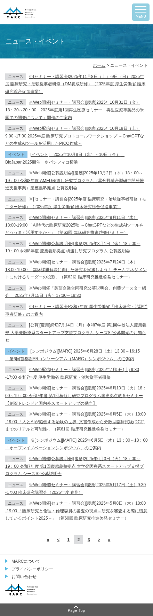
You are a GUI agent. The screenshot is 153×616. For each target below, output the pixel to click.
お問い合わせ (24, 576)
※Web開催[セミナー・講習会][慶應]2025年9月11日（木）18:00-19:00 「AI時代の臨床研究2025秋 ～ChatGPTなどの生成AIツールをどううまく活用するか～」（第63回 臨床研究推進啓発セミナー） (74, 225)
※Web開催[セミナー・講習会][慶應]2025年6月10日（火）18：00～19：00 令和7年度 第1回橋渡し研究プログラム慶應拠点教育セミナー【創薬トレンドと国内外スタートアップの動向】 (75, 395)
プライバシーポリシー (32, 569)
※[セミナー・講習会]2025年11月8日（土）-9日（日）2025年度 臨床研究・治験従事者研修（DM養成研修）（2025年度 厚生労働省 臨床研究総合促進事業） (75, 84)
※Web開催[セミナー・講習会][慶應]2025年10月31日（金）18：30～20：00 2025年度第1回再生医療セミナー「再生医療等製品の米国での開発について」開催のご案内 (74, 110)
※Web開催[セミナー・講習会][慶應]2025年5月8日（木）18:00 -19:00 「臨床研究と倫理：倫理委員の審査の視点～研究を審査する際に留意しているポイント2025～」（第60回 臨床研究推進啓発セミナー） (76, 511)
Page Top (76, 611)
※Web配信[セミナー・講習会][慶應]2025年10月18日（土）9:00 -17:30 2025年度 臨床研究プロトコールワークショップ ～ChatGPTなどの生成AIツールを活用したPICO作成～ (74, 136)
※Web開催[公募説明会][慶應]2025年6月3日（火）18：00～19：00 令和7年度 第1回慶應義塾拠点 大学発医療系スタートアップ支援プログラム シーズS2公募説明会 (74, 466)
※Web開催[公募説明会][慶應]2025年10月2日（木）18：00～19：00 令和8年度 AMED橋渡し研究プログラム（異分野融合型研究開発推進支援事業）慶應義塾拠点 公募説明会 (74, 180)
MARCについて (25, 561)
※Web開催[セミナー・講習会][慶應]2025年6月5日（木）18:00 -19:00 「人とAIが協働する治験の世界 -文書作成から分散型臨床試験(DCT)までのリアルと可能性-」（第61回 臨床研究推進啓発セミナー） (75, 422)
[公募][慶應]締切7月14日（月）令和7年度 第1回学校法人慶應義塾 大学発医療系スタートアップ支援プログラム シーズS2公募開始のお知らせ (75, 332)
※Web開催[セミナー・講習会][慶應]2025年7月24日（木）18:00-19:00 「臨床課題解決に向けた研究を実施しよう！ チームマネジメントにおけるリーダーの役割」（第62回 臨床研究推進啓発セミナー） (76, 269)
